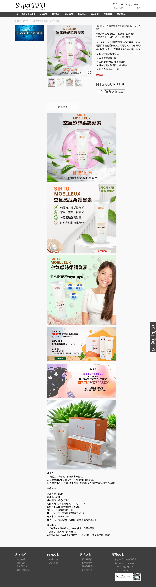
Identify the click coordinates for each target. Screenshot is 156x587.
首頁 (17, 20)
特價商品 (20, 559)
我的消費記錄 (23, 570)
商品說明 (63, 107)
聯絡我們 (53, 559)
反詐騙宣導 (86, 570)
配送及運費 (86, 559)
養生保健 (82, 14)
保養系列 (108, 14)
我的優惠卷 (21, 566)
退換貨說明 (86, 563)
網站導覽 (53, 563)
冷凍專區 (43, 14)
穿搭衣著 (95, 14)
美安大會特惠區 (28, 14)
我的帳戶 (20, 563)
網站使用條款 (88, 566)
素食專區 (69, 14)
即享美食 (56, 14)
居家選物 (121, 14)
